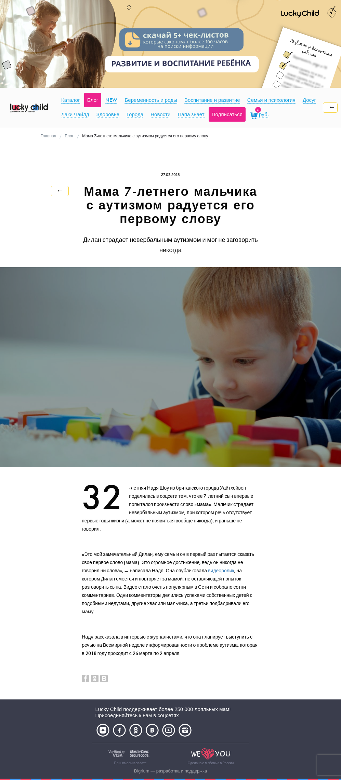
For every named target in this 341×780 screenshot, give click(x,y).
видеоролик (221, 571)
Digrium (141, 771)
